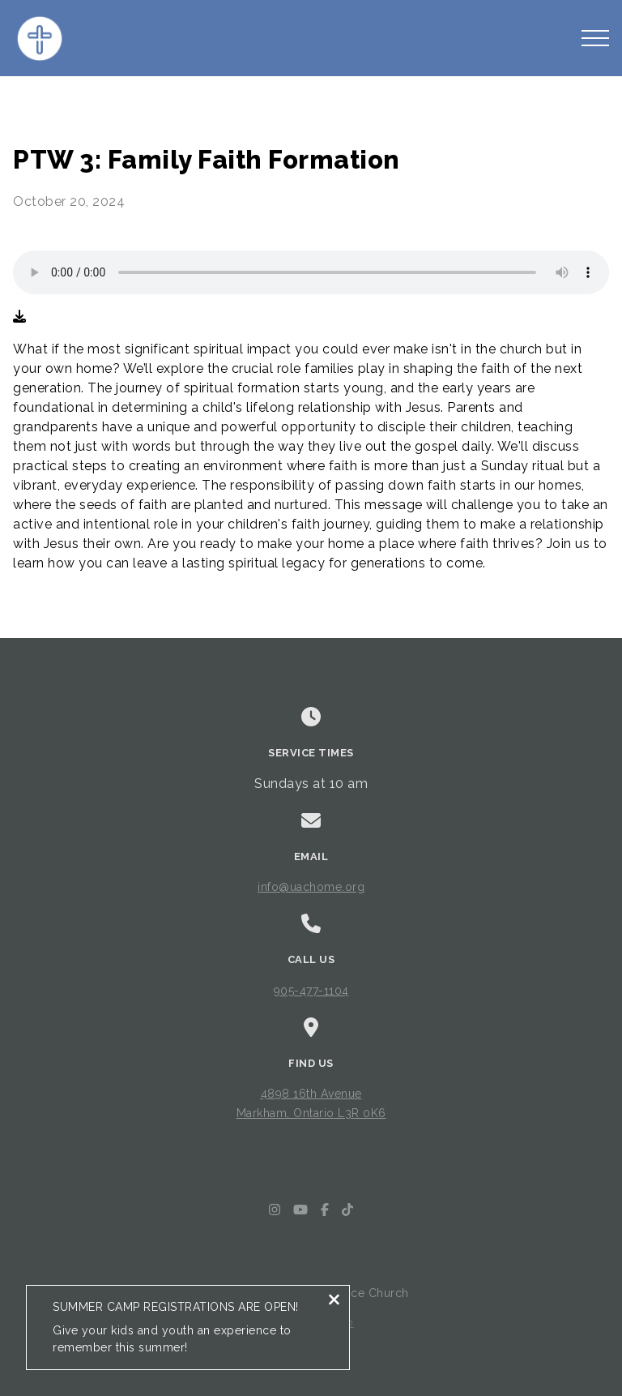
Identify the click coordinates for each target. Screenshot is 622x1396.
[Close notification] (334, 1301)
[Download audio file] (19, 317)
